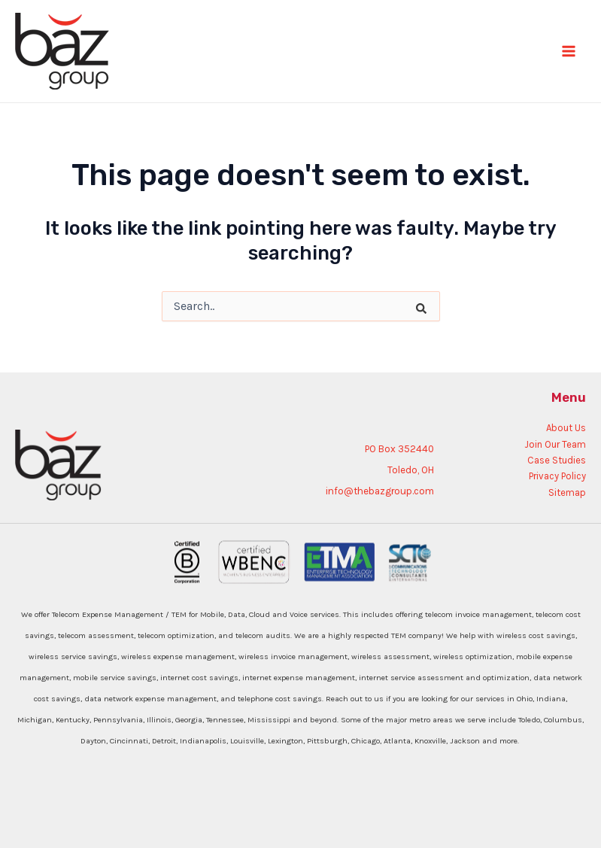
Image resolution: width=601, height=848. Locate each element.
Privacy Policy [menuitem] (557, 476)
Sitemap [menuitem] (567, 492)
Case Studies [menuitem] (556, 460)
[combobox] (301, 306)
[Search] (410, 298)
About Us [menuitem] (566, 427)
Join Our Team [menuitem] (555, 444)
